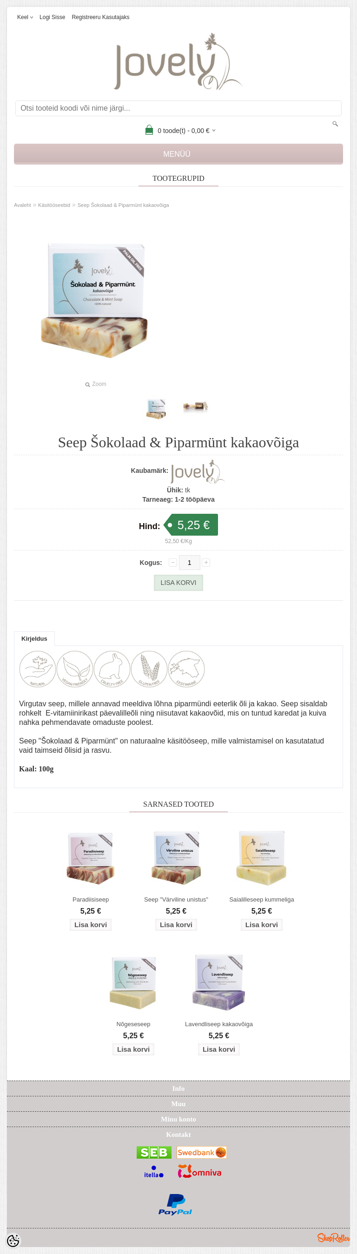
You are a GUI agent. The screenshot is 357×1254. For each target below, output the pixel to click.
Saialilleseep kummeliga (261, 899)
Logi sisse (52, 17)
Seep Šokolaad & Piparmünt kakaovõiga (123, 205)
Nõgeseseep (134, 1024)
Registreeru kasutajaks (100, 17)
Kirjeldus (34, 638)
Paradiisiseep (91, 899)
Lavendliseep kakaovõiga (219, 1024)
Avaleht (22, 205)
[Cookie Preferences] (13, 1241)
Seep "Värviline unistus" (176, 899)
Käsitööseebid (54, 205)
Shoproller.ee (333, 1237)
